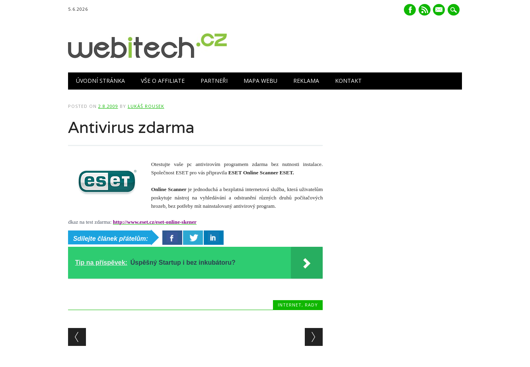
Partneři (214, 80)
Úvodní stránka (100, 80)
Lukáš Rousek (146, 106)
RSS (425, 10)
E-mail (440, 10)
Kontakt (348, 80)
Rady (311, 305)
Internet (290, 305)
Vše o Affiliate (163, 80)
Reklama (306, 80)
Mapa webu (260, 80)
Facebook (410, 10)
